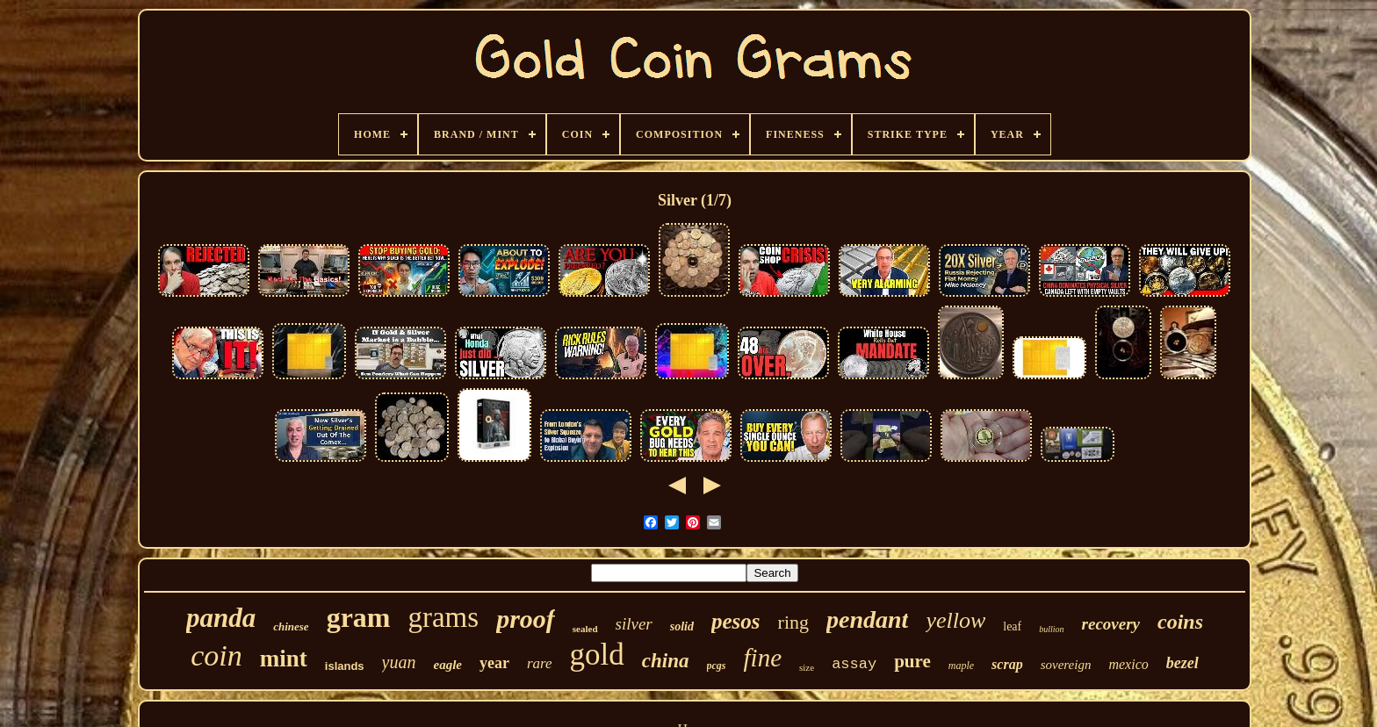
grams (443, 617)
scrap (1007, 664)
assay (854, 664)
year (494, 663)
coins (1180, 621)
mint (283, 658)
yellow (955, 620)
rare (539, 663)
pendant (867, 619)
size (806, 667)
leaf (1012, 626)
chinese (290, 626)
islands (344, 666)
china (665, 661)
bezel (1182, 663)
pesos (736, 621)
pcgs (716, 665)
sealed (585, 628)
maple (961, 665)
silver (634, 624)
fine (763, 658)
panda (221, 617)
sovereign (1066, 665)
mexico (1128, 664)
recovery (1111, 624)
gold (597, 654)
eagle (447, 665)
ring (793, 622)
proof (525, 618)
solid (682, 626)
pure (912, 661)
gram (359, 617)
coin (216, 655)
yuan (399, 662)
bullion (1051, 629)
